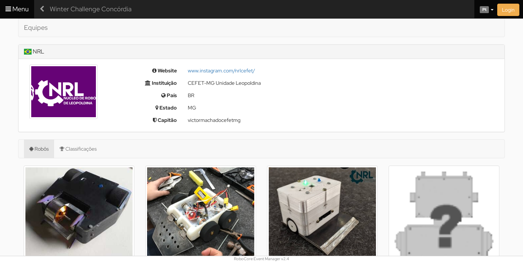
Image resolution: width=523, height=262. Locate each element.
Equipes (36, 27)
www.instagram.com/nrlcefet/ (221, 70)
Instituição (161, 83)
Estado (166, 107)
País (169, 95)
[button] (484, 9)
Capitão (165, 120)
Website (164, 70)
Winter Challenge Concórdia (90, 9)
